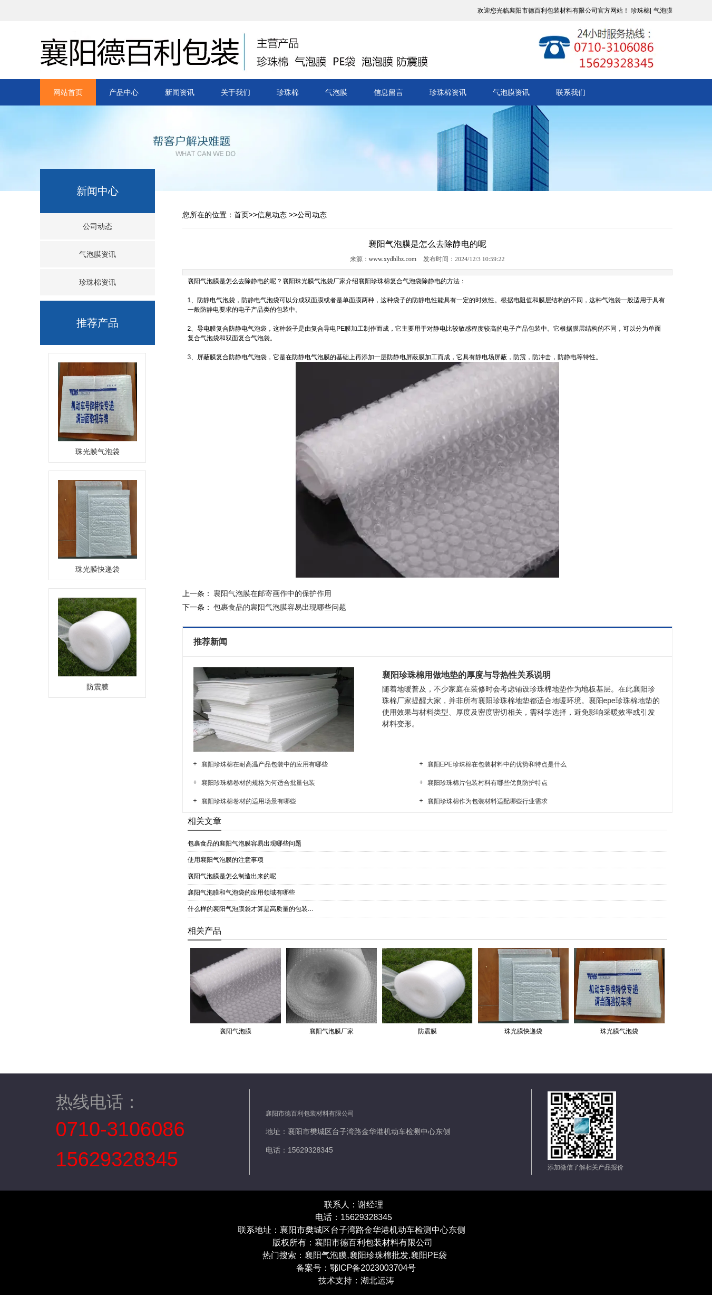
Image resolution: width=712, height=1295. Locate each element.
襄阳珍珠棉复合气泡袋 (390, 281)
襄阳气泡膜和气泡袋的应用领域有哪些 (241, 892)
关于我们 (235, 92)
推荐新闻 (211, 641)
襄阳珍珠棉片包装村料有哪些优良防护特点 (487, 782)
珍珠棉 (640, 10)
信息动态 (272, 214)
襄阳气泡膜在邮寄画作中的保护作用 (272, 593)
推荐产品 (97, 323)
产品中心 (124, 92)
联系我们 (571, 92)
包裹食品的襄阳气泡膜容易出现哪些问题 (279, 607)
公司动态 (97, 226)
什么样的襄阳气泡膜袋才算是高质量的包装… (251, 909)
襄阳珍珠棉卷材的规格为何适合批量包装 (258, 782)
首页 (241, 214)
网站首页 (68, 92)
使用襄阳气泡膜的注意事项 (226, 860)
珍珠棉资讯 (448, 92)
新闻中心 (97, 191)
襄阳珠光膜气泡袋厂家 (314, 281)
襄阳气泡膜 (203, 281)
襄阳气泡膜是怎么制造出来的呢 (232, 876)
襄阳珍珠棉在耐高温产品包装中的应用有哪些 (264, 764)
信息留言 (388, 92)
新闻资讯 (179, 92)
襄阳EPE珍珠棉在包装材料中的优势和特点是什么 (497, 764)
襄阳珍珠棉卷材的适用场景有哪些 (248, 801)
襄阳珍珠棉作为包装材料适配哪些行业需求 (487, 801)
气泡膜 (663, 10)
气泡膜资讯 (511, 92)
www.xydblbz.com (393, 259)
